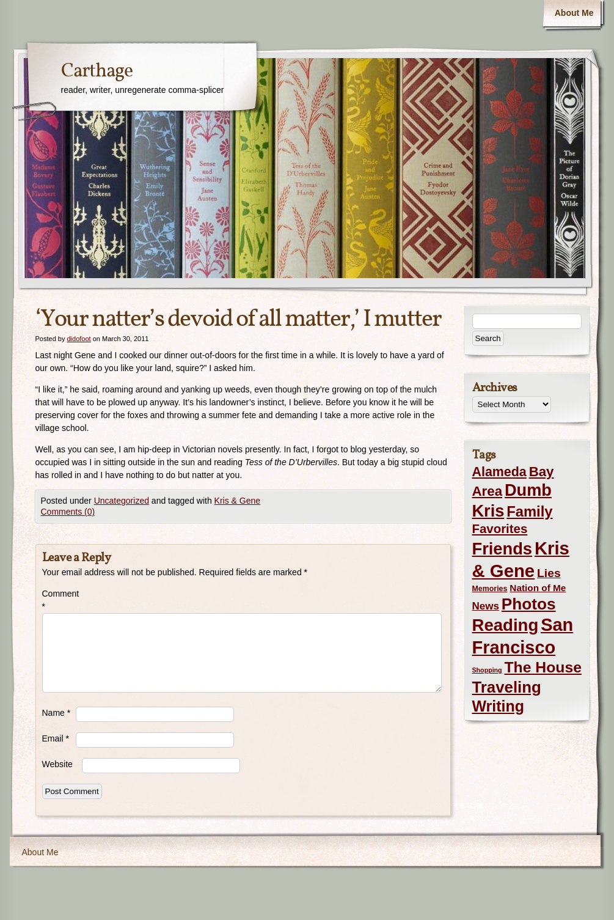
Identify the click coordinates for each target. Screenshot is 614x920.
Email (55, 738)
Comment (59, 600)
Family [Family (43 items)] (529, 511)
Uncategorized (121, 501)
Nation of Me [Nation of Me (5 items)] (538, 588)
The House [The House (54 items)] (543, 667)
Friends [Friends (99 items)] (502, 548)
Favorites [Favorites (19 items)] (500, 528)
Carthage (97, 71)
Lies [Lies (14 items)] (549, 573)
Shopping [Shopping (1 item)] (487, 670)
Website (57, 764)
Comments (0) (68, 512)
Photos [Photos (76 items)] (529, 604)
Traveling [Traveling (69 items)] (506, 687)
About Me (574, 13)
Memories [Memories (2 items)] (490, 588)
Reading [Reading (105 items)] (505, 625)
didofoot (78, 338)
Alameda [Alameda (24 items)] (499, 472)
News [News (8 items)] (485, 606)
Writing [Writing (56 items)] (498, 706)
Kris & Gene (237, 501)
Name (56, 713)
